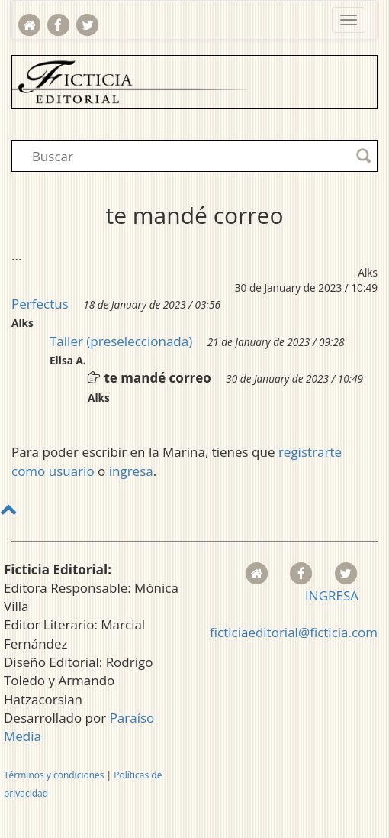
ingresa (131, 471)
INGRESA (331, 595)
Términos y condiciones (54, 774)
